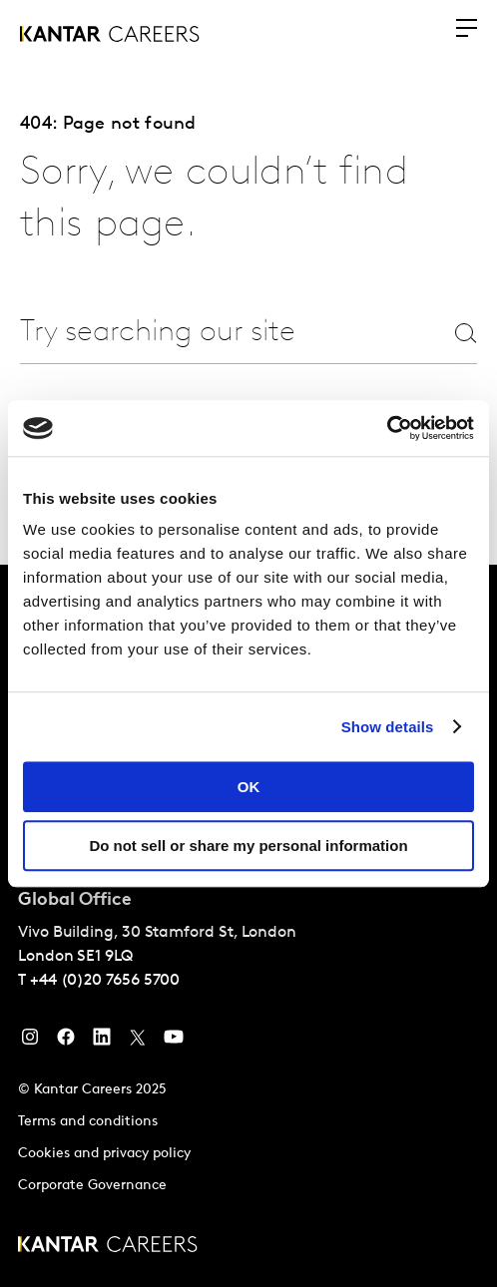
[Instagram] (30, 1042)
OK (249, 786)
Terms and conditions (88, 1121)
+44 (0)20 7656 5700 (105, 981)
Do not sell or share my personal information (248, 845)
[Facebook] (66, 1042)
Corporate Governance (92, 1185)
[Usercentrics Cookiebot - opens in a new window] (386, 428)
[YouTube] (174, 1042)
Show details (387, 726)
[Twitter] (138, 1042)
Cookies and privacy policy (104, 1153)
